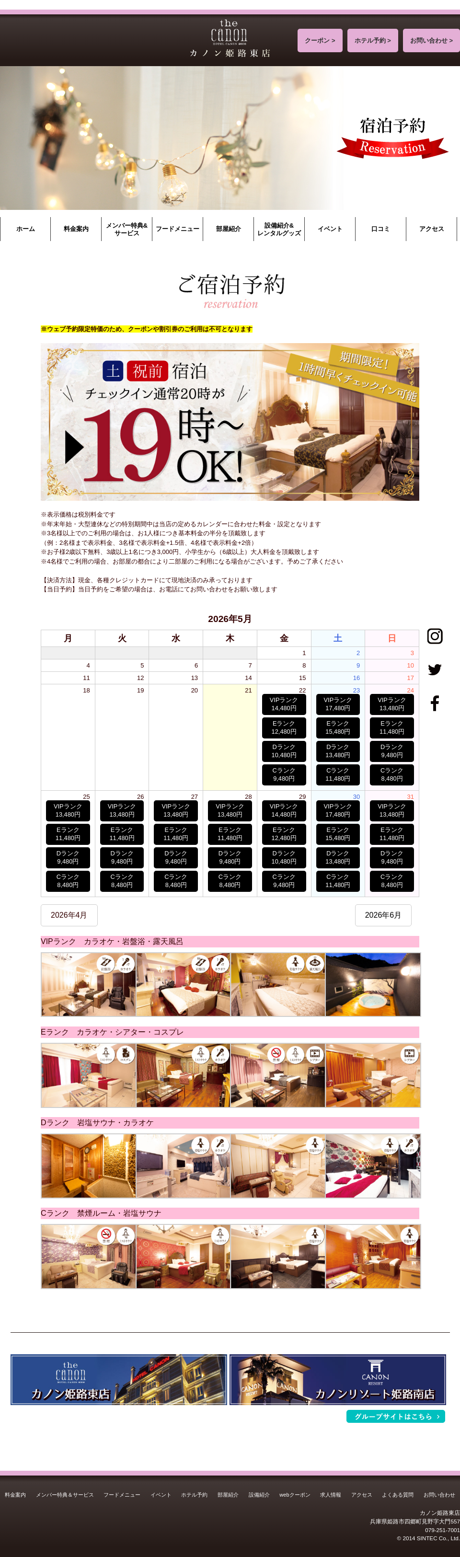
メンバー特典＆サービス (65, 1495)
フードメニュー (177, 228)
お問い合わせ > (431, 40)
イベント (330, 228)
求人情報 (330, 1495)
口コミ (380, 228)
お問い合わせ (439, 1495)
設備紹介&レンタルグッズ (279, 229)
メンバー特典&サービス (127, 229)
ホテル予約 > (373, 40)
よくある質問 (398, 1495)
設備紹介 (259, 1495)
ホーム (25, 228)
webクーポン (294, 1495)
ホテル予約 (194, 1495)
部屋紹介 (228, 228)
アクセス (431, 228)
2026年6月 (383, 915)
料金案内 (76, 228)
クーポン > (320, 40)
